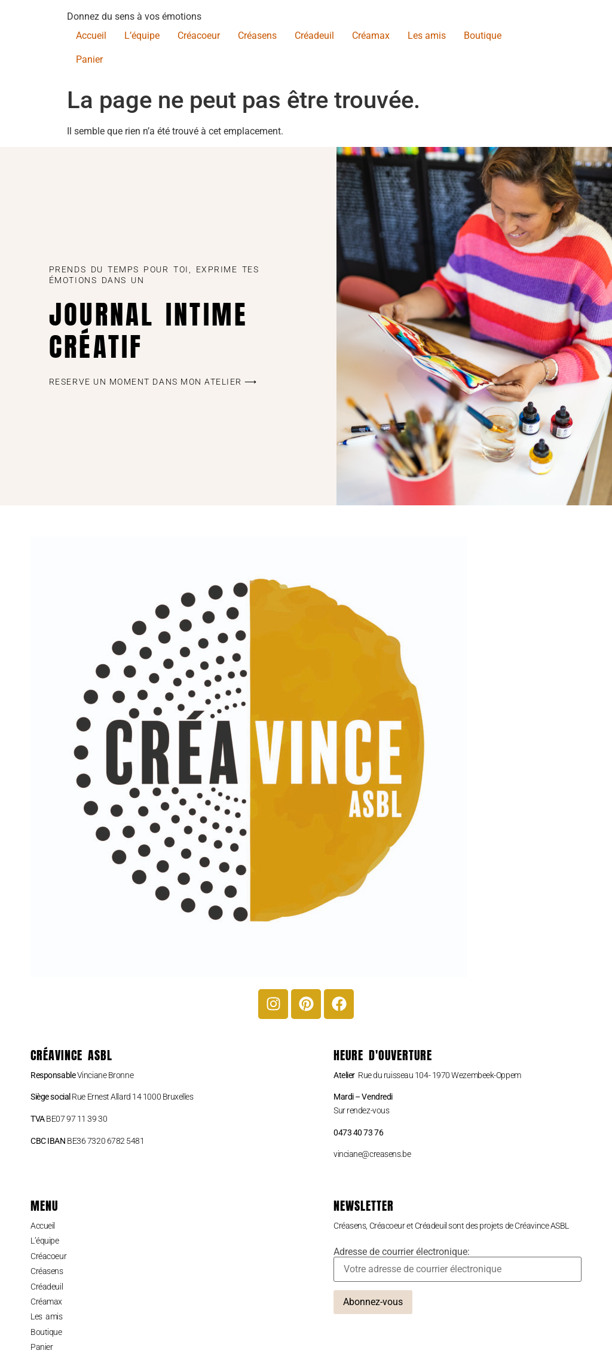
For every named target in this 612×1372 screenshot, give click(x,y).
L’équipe (142, 35)
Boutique (482, 35)
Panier (89, 59)
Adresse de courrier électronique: (457, 1264)
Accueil (91, 35)
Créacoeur (199, 35)
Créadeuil (314, 35)
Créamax (371, 35)
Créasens (257, 35)
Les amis (427, 35)
